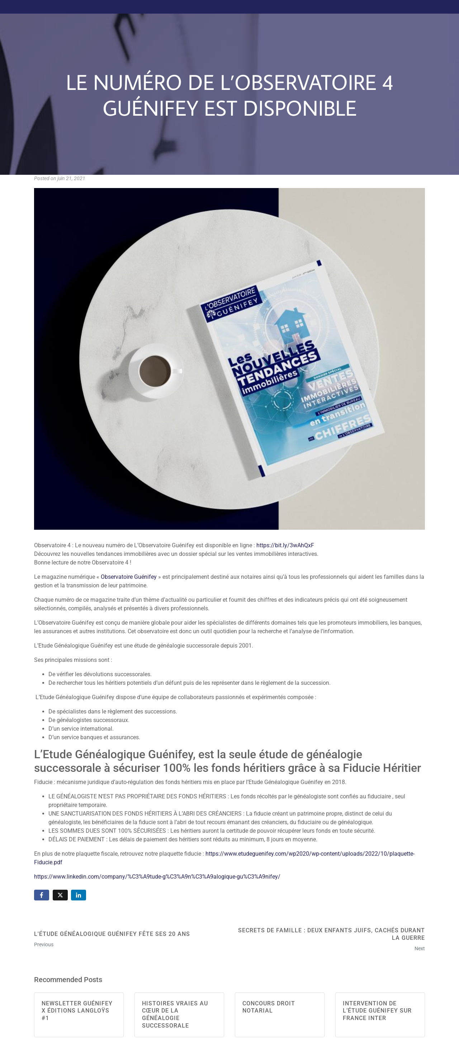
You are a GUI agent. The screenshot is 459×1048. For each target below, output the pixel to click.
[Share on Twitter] (60, 895)
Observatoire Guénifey (129, 576)
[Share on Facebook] (41, 895)
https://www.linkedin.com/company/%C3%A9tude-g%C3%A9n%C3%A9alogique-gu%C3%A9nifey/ (157, 876)
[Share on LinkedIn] (78, 895)
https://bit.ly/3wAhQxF (285, 545)
